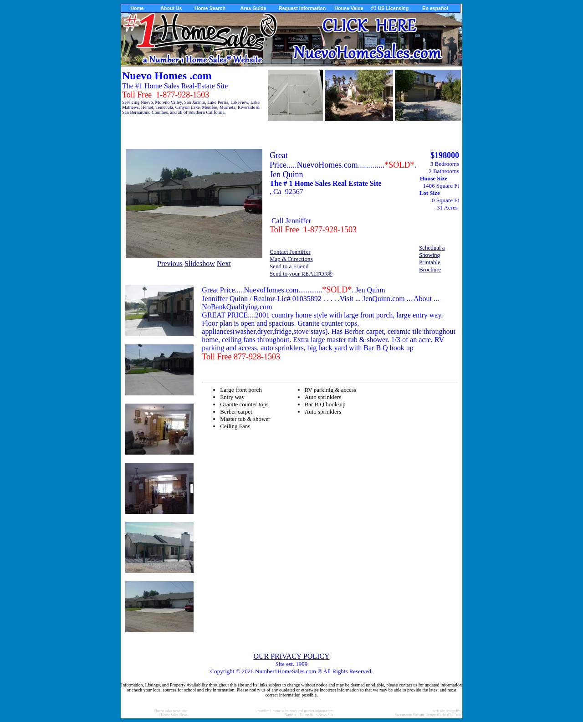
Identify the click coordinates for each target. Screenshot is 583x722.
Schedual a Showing (432, 251)
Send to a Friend (289, 266)
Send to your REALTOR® (301, 273)
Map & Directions (291, 259)
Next (224, 263)
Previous (170, 263)
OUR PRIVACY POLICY (291, 656)
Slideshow (199, 263)
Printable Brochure (430, 266)
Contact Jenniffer (290, 251)
